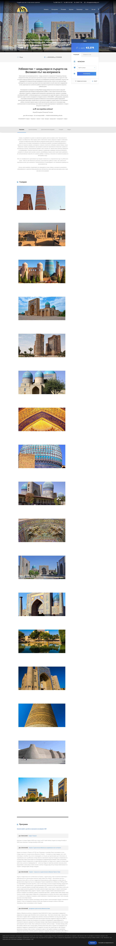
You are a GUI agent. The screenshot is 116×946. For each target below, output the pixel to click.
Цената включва (33, 129)
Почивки (63, 9)
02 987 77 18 (78, 2)
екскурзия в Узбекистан (30, 843)
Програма (21, 129)
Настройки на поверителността (105, 942)
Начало (46, 9)
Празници (79, 9)
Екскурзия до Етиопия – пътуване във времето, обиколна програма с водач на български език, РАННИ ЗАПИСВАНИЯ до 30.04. (57, 890)
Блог (87, 9)
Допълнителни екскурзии (47, 129)
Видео (69, 129)
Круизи (71, 9)
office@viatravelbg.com (91, 2)
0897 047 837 (68, 2)
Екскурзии (55, 9)
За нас (94, 9)
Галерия (61, 129)
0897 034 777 (58, 2)
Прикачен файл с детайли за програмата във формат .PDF (32, 237)
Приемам (92, 942)
